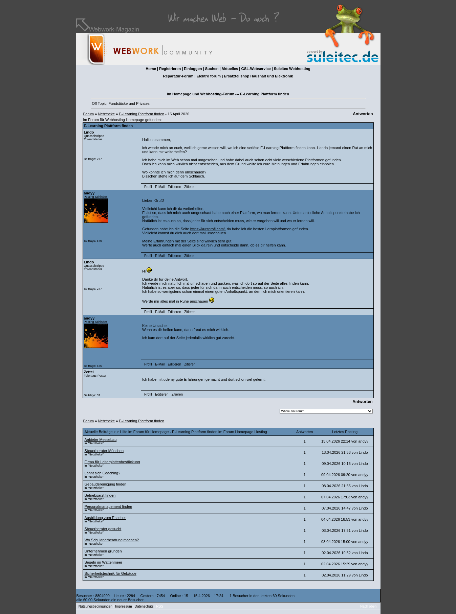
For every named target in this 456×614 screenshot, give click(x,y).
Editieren (174, 187)
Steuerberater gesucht (103, 529)
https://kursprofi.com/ (207, 229)
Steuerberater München (104, 451)
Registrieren (170, 69)
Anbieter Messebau (101, 440)
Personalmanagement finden (108, 506)
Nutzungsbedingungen (95, 606)
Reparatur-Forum (178, 76)
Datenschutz (144, 606)
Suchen (212, 69)
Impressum (123, 606)
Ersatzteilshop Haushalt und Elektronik (258, 76)
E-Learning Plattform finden (141, 114)
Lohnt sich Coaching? (103, 473)
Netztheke (106, 114)
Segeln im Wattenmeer (103, 562)
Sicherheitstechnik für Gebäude (110, 573)
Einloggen (193, 69)
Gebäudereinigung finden (106, 484)
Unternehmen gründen (103, 551)
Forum (88, 114)
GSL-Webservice (255, 69)
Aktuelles (229, 69)
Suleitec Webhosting (292, 69)
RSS (159, 606)
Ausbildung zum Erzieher (105, 518)
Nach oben (368, 606)
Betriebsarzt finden (100, 495)
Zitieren (189, 187)
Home (151, 69)
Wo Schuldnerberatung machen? (112, 540)
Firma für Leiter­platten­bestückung (112, 462)
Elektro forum (209, 76)
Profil (148, 187)
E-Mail (160, 187)
